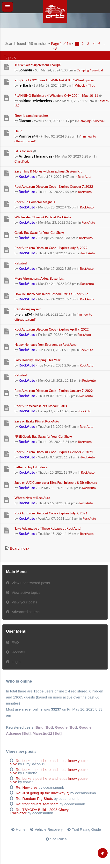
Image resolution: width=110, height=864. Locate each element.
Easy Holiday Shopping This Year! (38, 360)
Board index (19, 548)
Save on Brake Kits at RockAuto (37, 421)
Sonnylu (25, 70)
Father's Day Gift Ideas (31, 467)
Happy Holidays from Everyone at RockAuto (45, 344)
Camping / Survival (90, 70)
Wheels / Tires (85, 85)
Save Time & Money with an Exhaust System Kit (48, 171)
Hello (18, 131)
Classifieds (22, 161)
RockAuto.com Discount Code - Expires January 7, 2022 (54, 391)
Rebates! (21, 263)
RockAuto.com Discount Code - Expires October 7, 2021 (54, 452)
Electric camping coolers (32, 116)
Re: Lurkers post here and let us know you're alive (49, 762)
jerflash (25, 85)
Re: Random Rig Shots (34, 798)
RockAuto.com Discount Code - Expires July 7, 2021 (51, 513)
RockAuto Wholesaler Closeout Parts (41, 406)
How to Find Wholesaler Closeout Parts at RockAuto (51, 294)
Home (20, 829)
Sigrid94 (25, 314)
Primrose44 (28, 136)
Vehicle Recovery (49, 829)
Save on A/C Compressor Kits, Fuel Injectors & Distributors (56, 482)
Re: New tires (26, 787)
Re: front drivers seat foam (37, 804)
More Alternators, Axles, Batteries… (40, 278)
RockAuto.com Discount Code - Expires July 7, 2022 (51, 248)
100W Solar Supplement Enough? (38, 65)
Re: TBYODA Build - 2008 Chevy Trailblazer (39, 811)
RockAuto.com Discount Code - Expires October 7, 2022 (54, 186)
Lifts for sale (23, 151)
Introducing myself (28, 309)
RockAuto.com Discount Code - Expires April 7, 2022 (52, 329)
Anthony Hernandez (35, 156)
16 (55, 49)
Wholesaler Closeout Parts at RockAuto (43, 217)
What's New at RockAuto (32, 498)
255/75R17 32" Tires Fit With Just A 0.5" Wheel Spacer (54, 80)
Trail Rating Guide (86, 829)
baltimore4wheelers (35, 101)
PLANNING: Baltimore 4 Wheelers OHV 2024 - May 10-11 (56, 95)
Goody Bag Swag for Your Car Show (39, 233)
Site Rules (58, 839)
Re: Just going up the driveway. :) (42, 793)
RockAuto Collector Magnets (35, 202)
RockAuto (27, 176)
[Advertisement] (55, 34)
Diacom (25, 121)
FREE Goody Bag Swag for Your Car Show (43, 436)
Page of (61, 43)
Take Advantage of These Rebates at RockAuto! (48, 528)
